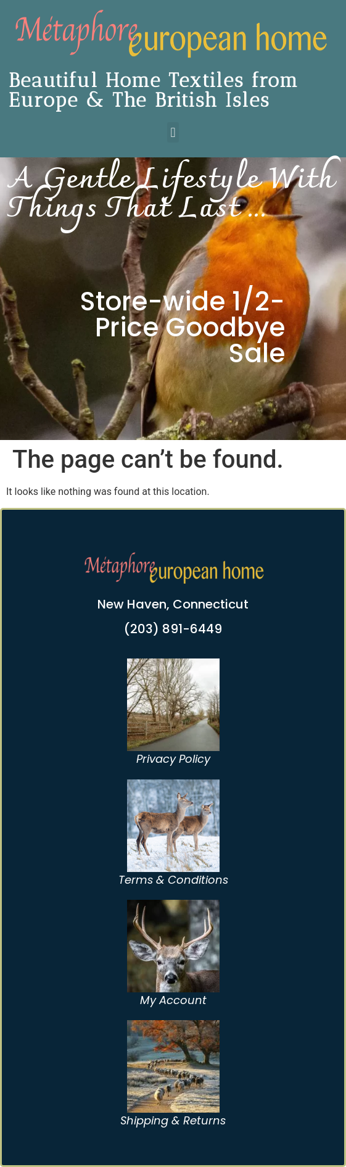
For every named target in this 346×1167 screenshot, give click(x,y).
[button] (173, 132)
